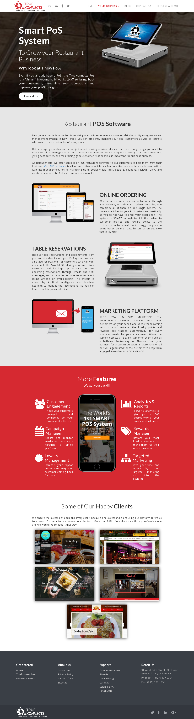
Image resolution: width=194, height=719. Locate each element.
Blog (127, 6)
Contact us (64, 670)
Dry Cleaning (107, 678)
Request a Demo (167, 6)
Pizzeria (104, 674)
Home (89, 6)
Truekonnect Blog (26, 674)
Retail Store (106, 690)
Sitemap (62, 682)
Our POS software (55, 166)
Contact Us (144, 6)
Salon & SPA (107, 686)
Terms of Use (65, 678)
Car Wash (105, 682)
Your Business (108, 6)
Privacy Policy (65, 674)
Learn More (31, 96)
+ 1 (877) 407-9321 (161, 677)
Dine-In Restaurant (110, 670)
